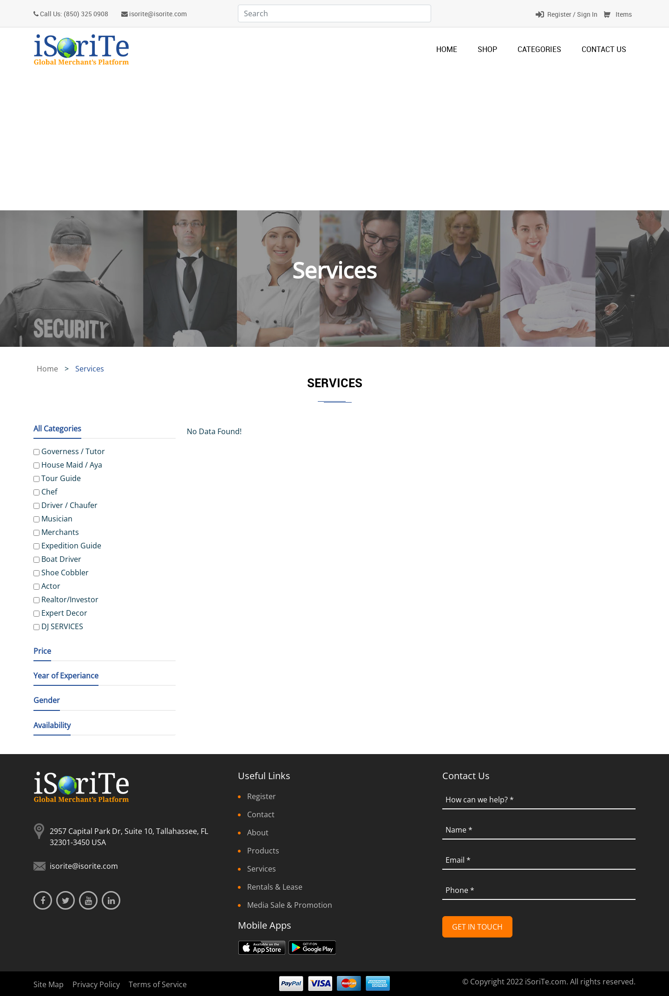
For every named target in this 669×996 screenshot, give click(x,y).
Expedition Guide (71, 545)
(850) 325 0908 (86, 13)
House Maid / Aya (71, 465)
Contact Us (604, 49)
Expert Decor (64, 613)
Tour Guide (61, 478)
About (258, 832)
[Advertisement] (334, 141)
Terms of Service (158, 984)
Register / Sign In (572, 14)
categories (539, 49)
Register (261, 796)
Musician (56, 519)
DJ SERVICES (62, 626)
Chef (49, 492)
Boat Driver (61, 559)
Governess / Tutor (73, 451)
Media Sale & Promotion (289, 905)
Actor (50, 586)
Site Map (48, 984)
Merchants (60, 532)
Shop (487, 49)
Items (624, 14)
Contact (261, 814)
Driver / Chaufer (69, 505)
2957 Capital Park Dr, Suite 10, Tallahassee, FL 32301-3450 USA (129, 836)
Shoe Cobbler (65, 572)
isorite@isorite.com (158, 13)
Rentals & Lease (274, 887)
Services (261, 869)
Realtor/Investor (69, 599)
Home (446, 49)
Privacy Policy (96, 984)
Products (263, 851)
